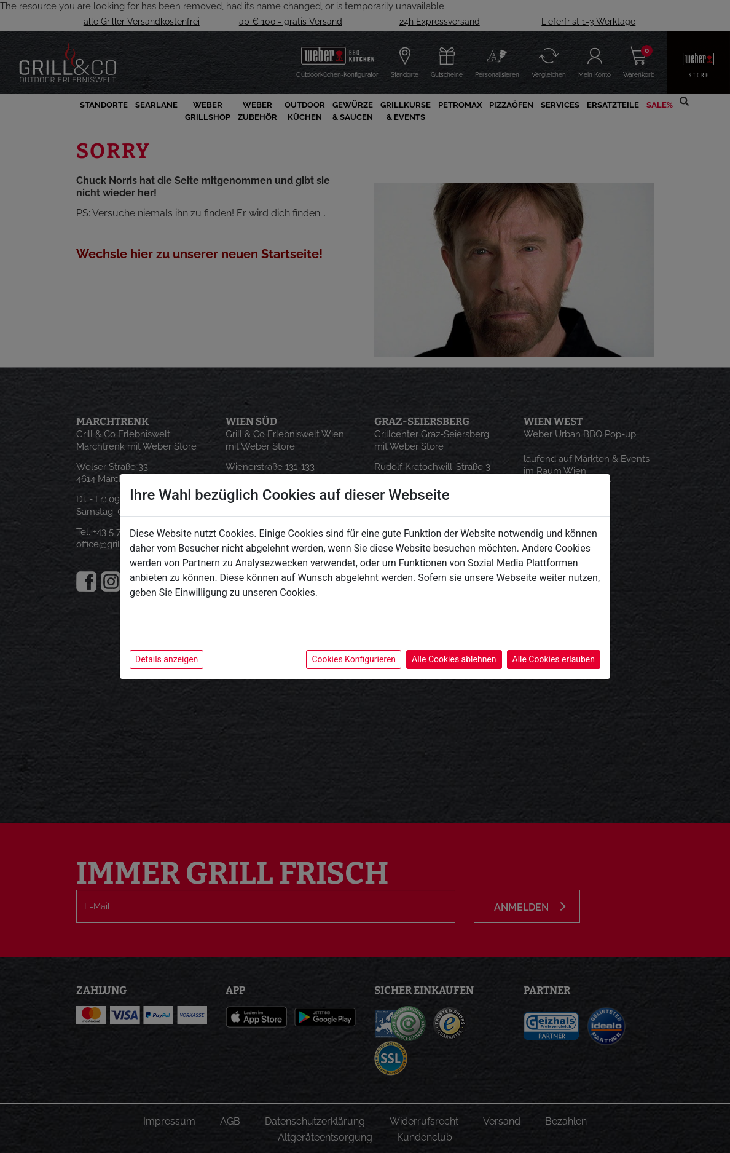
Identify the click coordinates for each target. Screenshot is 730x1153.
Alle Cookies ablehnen (454, 659)
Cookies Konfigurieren (354, 659)
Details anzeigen (166, 659)
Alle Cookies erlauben (553, 659)
